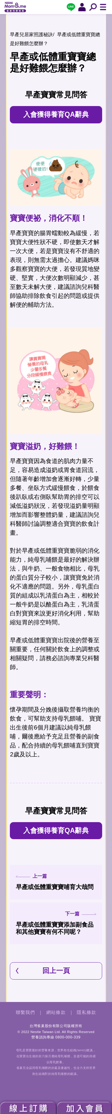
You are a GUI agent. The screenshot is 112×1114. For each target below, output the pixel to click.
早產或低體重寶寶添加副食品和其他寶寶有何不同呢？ (56, 923)
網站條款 (56, 1012)
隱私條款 (86, 1012)
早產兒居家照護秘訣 (31, 34)
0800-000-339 (67, 1037)
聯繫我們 (25, 1012)
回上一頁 (56, 970)
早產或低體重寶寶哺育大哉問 (56, 882)
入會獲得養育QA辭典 (56, 114)
